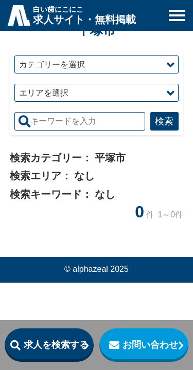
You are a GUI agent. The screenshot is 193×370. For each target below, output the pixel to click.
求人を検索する (56, 345)
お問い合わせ (150, 345)
